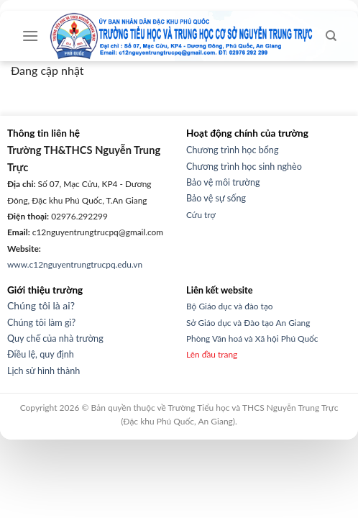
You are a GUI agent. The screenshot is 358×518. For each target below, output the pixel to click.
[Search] (331, 36)
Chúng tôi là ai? (41, 305)
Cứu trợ (201, 214)
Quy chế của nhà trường (55, 338)
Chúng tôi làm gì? (41, 322)
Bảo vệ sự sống (216, 198)
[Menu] (30, 35)
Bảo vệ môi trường (223, 182)
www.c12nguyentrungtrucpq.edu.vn (74, 264)
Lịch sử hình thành (43, 370)
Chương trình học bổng (232, 150)
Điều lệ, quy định (40, 354)
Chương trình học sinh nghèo (244, 166)
